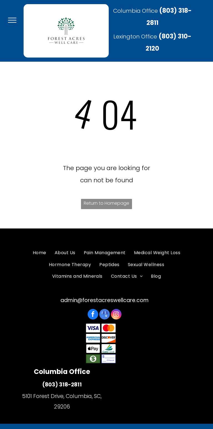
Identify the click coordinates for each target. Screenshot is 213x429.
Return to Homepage (106, 203)
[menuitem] (39, 253)
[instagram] (116, 315)
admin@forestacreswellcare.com (104, 300)
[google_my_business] (104, 315)
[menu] (12, 20)
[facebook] (93, 315)
